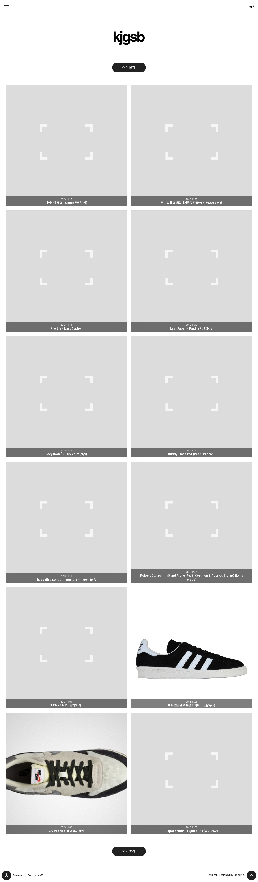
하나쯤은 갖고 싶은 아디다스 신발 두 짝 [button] (191, 647)
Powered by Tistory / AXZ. (28, 875)
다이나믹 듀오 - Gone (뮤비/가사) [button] (66, 145)
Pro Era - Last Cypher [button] (66, 271)
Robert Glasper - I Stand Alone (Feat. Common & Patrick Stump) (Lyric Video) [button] (191, 522)
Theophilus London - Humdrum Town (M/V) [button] (66, 522)
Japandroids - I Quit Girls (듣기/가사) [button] (191, 773)
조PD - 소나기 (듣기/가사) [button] (66, 647)
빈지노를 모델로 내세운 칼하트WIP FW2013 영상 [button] (191, 145)
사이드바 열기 (6, 6)
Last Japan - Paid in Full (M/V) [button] (191, 271)
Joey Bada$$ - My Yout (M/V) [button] (66, 396)
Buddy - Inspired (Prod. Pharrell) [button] (191, 396)
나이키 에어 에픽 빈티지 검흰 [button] (66, 773)
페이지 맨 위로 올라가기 (251, 875)
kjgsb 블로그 (6, 875)
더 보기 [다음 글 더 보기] (130, 851)
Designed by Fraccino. (232, 875)
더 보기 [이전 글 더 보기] (130, 67)
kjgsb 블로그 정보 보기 (251, 6)
